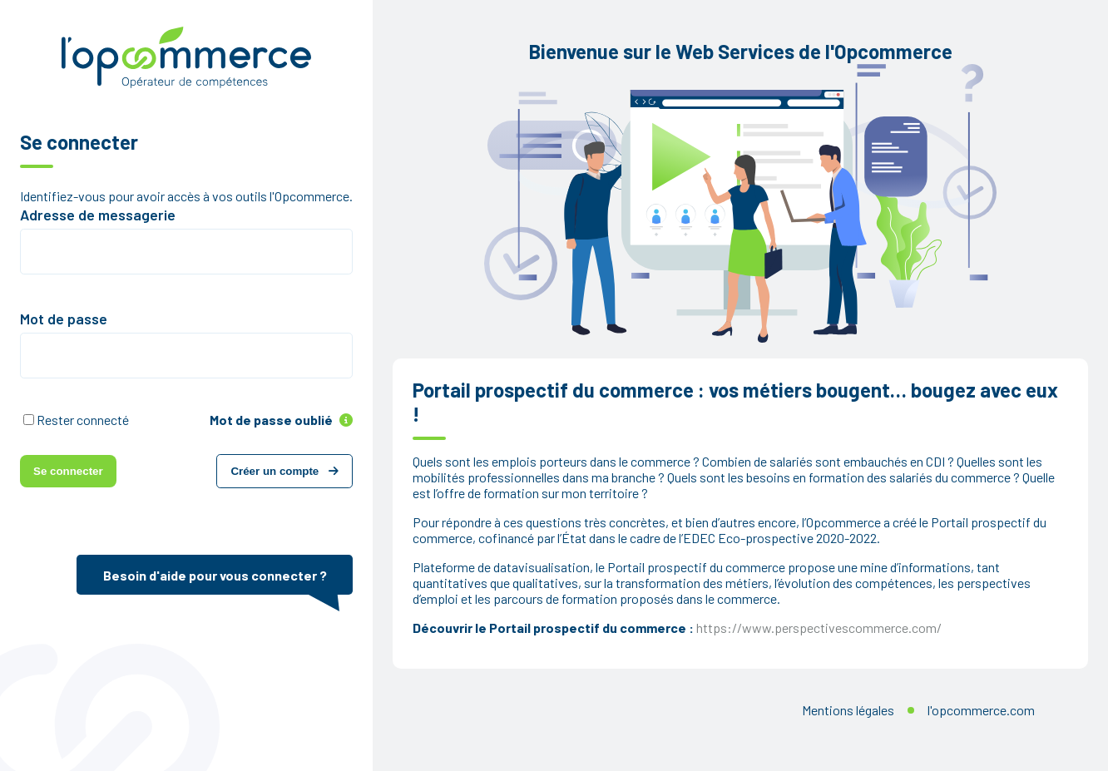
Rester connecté (83, 420)
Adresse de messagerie (98, 214)
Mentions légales (848, 710)
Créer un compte (284, 471)
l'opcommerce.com (981, 710)
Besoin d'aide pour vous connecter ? (215, 575)
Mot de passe (63, 318)
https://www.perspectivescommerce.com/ (819, 627)
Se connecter (68, 471)
